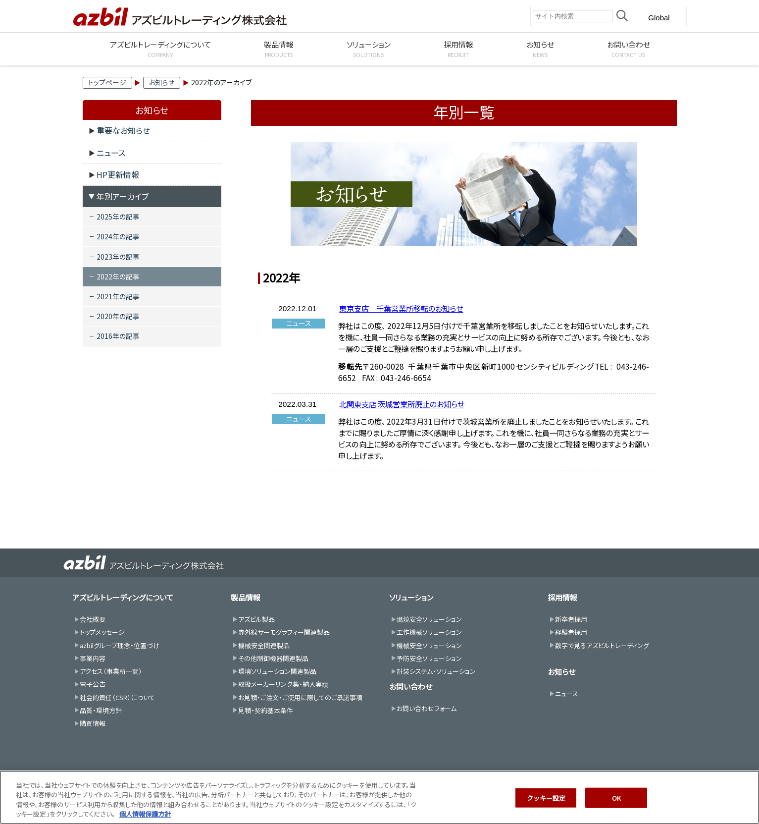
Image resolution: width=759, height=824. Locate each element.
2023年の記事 (118, 257)
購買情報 (92, 723)
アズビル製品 (256, 619)
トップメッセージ (102, 632)
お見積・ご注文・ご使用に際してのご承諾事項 (300, 697)
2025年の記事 (118, 216)
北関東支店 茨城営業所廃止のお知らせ (401, 403)
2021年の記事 (118, 296)
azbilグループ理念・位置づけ (119, 645)
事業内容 (92, 658)
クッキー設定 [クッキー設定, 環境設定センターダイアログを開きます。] (546, 811)
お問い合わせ (410, 686)
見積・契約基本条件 (265, 710)
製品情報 (245, 597)
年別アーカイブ (123, 196)
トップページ (107, 82)
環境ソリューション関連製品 (277, 671)
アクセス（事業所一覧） (111, 671)
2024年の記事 (118, 236)
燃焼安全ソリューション (429, 619)
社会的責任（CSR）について (117, 697)
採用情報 (562, 597)
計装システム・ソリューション (436, 671)
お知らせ (161, 82)
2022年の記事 (118, 276)
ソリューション (411, 597)
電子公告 (92, 684)
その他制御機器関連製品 (273, 658)
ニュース (111, 153)
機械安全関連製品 (264, 645)
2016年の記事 (118, 336)
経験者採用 (571, 632)
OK (616, 811)
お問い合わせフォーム (426, 708)
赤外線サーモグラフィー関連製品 (284, 632)
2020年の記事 (118, 316)
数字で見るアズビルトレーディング (602, 645)
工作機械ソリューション (429, 632)
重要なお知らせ (123, 130)
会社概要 (92, 619)
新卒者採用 (571, 619)
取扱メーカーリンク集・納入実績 (283, 684)
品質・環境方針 (101, 710)
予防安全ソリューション (429, 658)
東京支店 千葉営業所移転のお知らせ (401, 308)
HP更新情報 (118, 174)
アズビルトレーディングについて (122, 597)
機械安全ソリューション (429, 645)
